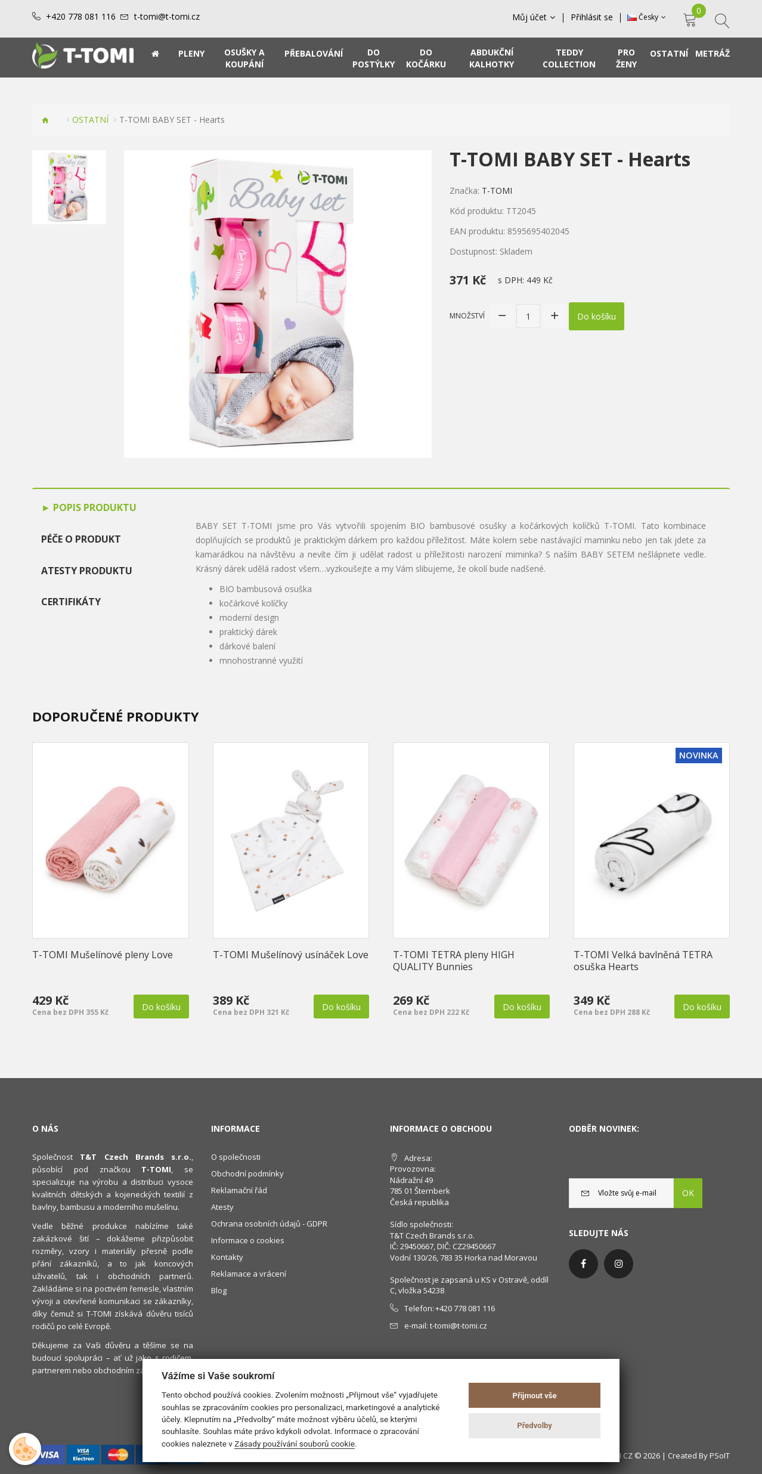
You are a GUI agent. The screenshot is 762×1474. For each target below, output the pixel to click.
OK (688, 1193)
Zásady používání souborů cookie (294, 1443)
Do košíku (596, 316)
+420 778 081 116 (81, 16)
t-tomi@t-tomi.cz (167, 16)
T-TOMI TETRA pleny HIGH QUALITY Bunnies (454, 960)
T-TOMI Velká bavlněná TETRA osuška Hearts (643, 960)
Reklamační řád (239, 1190)
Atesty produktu (86, 570)
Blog (219, 1290)
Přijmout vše (535, 1395)
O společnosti (236, 1156)
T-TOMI (497, 190)
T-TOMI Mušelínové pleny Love (102, 954)
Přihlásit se (592, 17)
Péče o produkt (81, 539)
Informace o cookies (247, 1240)
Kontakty (227, 1257)
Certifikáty (71, 601)
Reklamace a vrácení (248, 1273)
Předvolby (534, 1425)
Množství (467, 316)
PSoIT (720, 1455)
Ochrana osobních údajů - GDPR (269, 1223)
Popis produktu (94, 507)
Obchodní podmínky (247, 1173)
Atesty (222, 1207)
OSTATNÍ (90, 119)
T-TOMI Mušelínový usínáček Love (290, 954)
